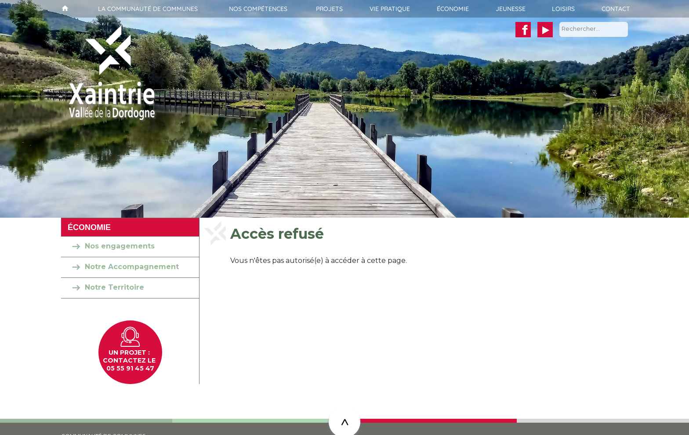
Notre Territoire (114, 287)
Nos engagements (120, 246)
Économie (453, 9)
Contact (616, 9)
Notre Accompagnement (132, 266)
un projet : (130, 352)
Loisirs (563, 9)
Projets (329, 9)
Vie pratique (390, 9)
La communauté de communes (148, 9)
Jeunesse (511, 9)
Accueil (63, 9)
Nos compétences (258, 9)
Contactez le (130, 360)
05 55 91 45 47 (130, 368)
